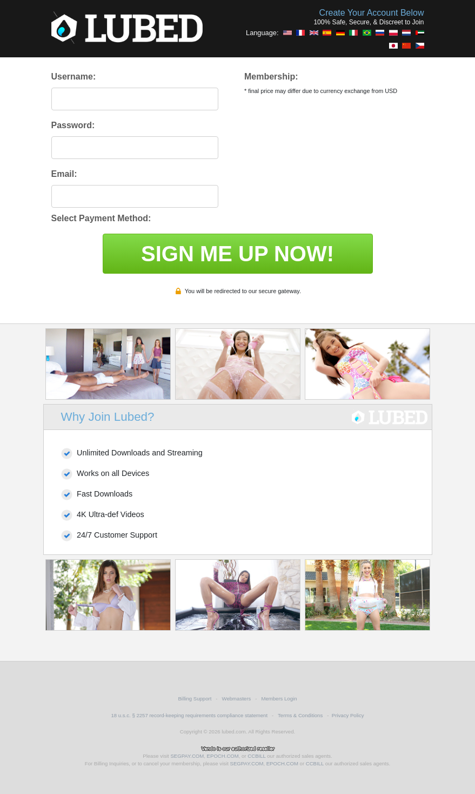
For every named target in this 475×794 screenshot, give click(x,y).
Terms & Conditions (300, 715)
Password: (73, 125)
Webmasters (236, 699)
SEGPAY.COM (187, 756)
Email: (64, 173)
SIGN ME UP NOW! (237, 254)
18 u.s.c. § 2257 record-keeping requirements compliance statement (189, 715)
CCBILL (256, 756)
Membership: (271, 76)
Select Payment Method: (101, 218)
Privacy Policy (348, 715)
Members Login (279, 699)
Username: (73, 76)
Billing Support (194, 699)
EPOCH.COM (223, 756)
